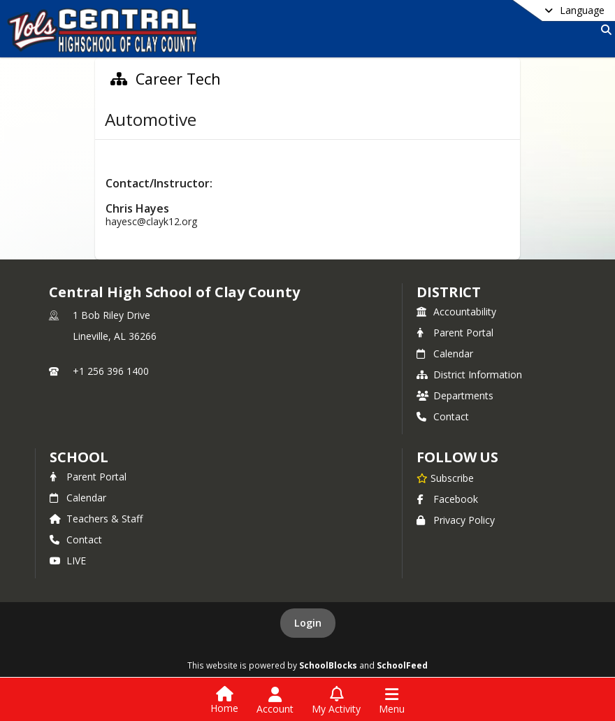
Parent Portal (455, 332)
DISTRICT (449, 292)
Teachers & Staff (96, 518)
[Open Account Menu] (275, 700)
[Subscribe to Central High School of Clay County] (445, 477)
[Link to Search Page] (603, 29)
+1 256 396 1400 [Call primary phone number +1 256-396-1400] (111, 371)
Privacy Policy (456, 520)
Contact (443, 416)
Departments (455, 395)
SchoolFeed (402, 665)
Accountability (456, 311)
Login (307, 622)
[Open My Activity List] (336, 700)
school (79, 457)
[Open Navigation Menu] (392, 700)
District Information (469, 374)
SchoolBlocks (328, 665)
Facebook (447, 499)
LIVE (68, 560)
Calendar (445, 353)
